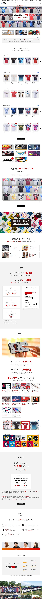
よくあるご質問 (4, 0)
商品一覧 (38, 54)
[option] (6, 60)
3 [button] (21, 134)
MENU (40, 3)
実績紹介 (38, 529)
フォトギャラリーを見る (21, 205)
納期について (38, 37)
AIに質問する (10, 0)
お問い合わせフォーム (32, 0)
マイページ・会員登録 (38, 0)
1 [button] (20, 67)
